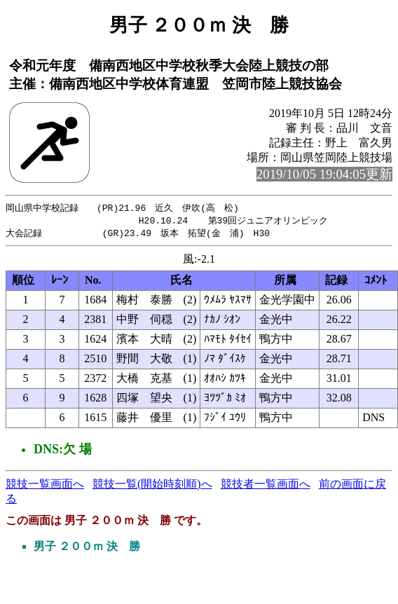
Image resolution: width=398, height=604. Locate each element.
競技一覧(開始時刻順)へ (152, 486)
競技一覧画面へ (45, 486)
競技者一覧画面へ (265, 486)
